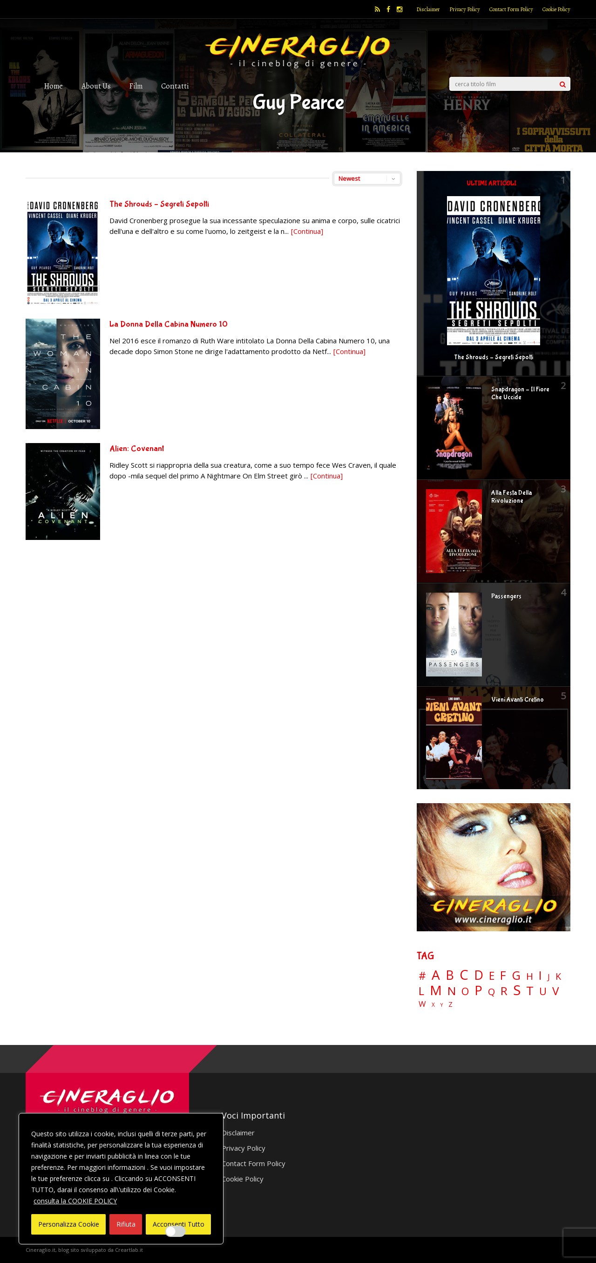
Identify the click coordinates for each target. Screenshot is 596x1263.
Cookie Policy (556, 9)
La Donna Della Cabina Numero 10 (168, 324)
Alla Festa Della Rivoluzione (511, 497)
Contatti (175, 86)
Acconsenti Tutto (178, 1224)
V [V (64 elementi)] (555, 991)
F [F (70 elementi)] (503, 976)
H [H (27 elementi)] (529, 976)
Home (53, 86)
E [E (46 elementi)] (491, 976)
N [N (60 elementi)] (451, 991)
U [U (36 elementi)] (543, 991)
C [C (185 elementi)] (464, 975)
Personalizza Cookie (68, 1224)
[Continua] (307, 231)
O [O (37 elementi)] (465, 991)
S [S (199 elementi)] (517, 990)
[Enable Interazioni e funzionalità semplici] (175, 1231)
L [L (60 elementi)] (421, 991)
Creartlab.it (129, 1249)
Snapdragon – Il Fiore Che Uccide (520, 393)
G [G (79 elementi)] (516, 975)
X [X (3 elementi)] (433, 1005)
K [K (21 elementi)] (558, 976)
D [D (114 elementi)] (478, 975)
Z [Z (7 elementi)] (450, 1004)
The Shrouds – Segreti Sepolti (159, 204)
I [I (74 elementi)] (540, 975)
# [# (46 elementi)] (422, 976)
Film (135, 86)
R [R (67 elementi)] (504, 991)
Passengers (506, 596)
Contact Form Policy (511, 9)
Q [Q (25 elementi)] (491, 991)
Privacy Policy (464, 9)
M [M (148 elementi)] (436, 990)
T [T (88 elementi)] (530, 991)
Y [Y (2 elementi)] (441, 1005)
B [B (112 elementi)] (450, 975)
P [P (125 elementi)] (478, 990)
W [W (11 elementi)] (422, 1004)
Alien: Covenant (136, 449)
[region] (121, 1178)
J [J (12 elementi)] (549, 977)
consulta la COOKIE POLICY (75, 1200)
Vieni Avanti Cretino (517, 699)
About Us (96, 86)
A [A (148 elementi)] (436, 974)
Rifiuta (125, 1224)
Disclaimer (428, 9)
